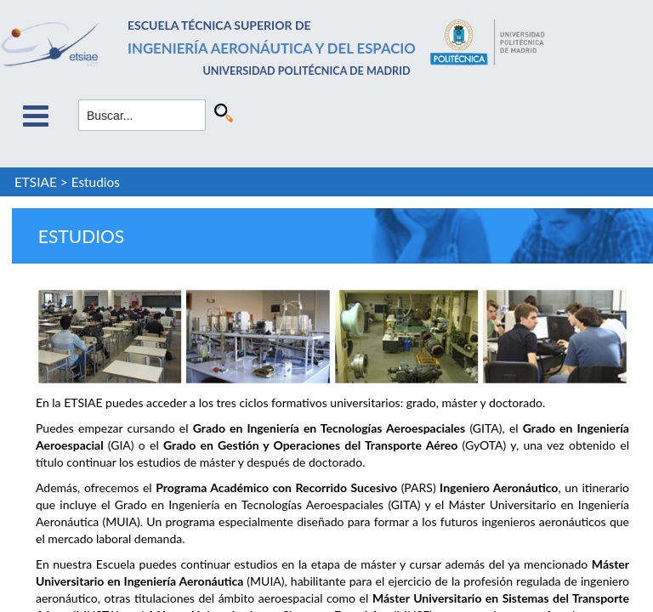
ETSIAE (35, 182)
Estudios (95, 182)
